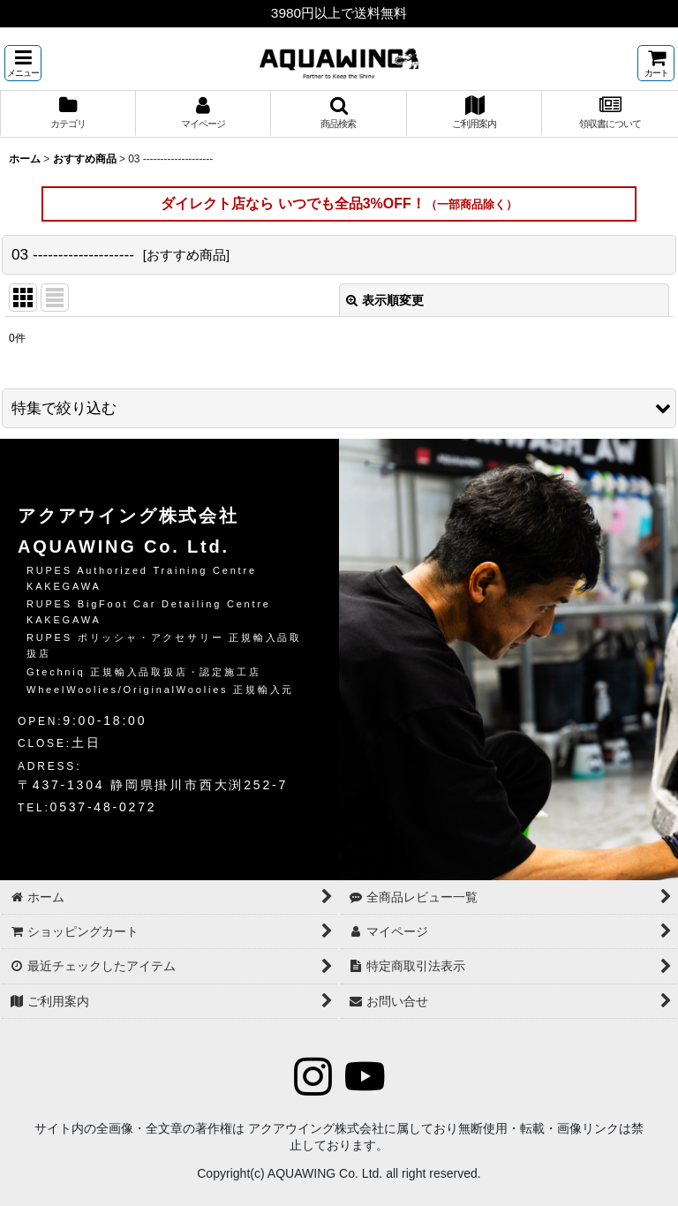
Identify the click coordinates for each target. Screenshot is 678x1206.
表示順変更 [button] (385, 300)
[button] (22, 63)
